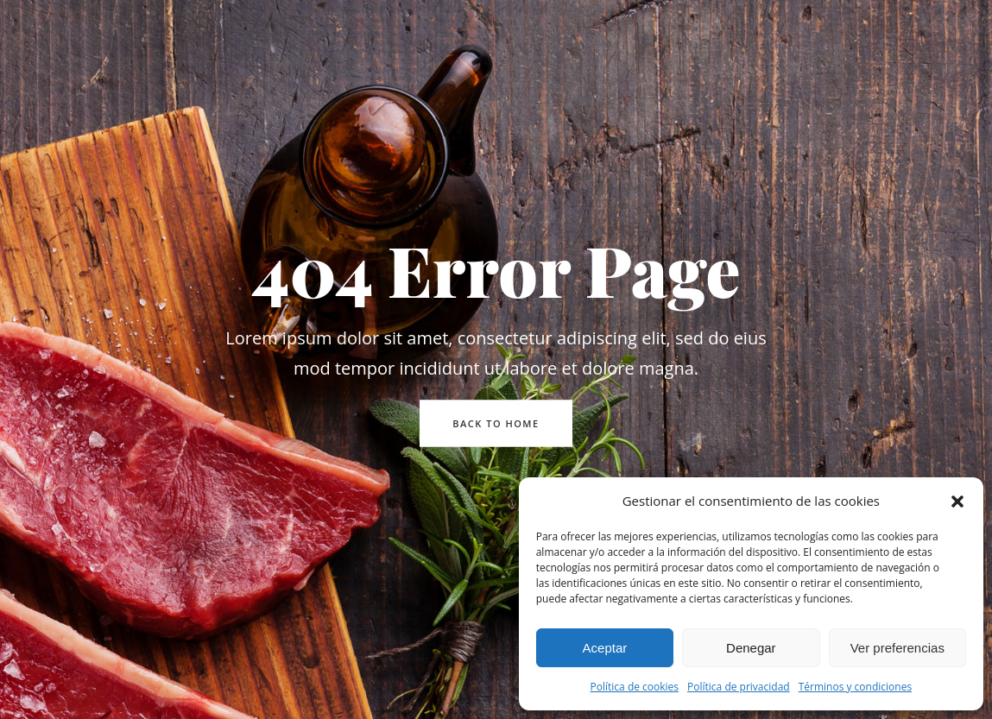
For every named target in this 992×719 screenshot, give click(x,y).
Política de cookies (635, 686)
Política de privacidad (738, 686)
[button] (957, 501)
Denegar (751, 647)
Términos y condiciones (855, 686)
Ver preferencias (897, 647)
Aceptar (605, 647)
